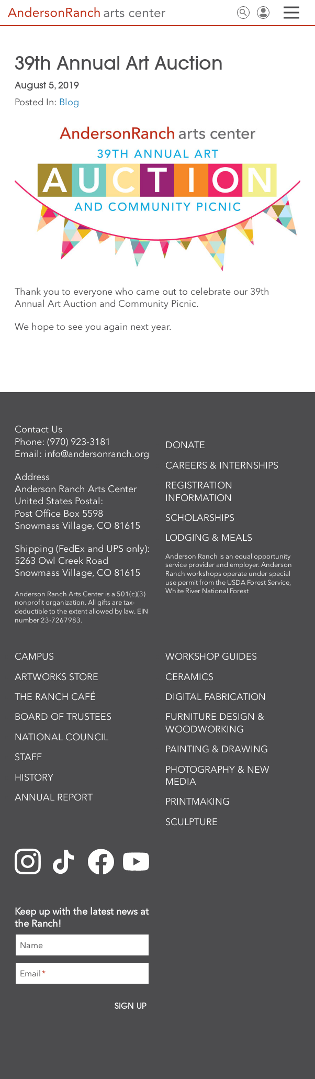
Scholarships (199, 518)
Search (243, 12)
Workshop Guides (211, 656)
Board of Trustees (63, 716)
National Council (61, 737)
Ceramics (189, 677)
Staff (28, 757)
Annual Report (54, 797)
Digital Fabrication (215, 697)
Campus (34, 656)
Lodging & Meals (208, 537)
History (34, 777)
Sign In (263, 12)
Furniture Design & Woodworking (214, 723)
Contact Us (223, 12)
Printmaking (197, 801)
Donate (185, 445)
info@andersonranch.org (96, 454)
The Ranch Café (55, 697)
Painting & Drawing (216, 749)
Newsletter (203, 12)
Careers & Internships (221, 465)
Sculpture (191, 822)
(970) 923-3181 (78, 442)
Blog (69, 102)
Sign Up (131, 1005)
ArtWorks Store (56, 677)
